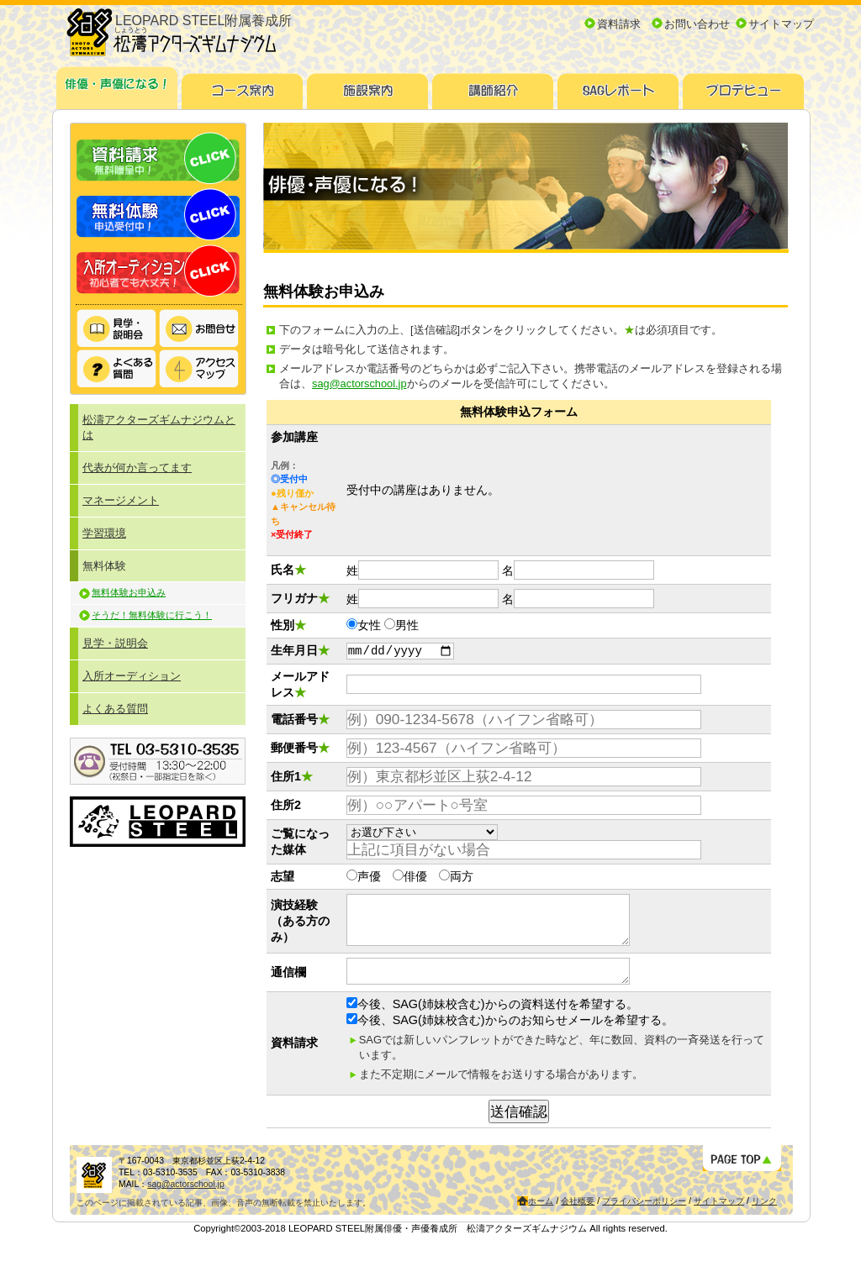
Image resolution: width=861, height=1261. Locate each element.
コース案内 (242, 85)
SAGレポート (618, 85)
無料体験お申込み (129, 592)
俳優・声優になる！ (117, 85)
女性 (369, 625)
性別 (288, 625)
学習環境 (104, 533)
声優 (369, 878)
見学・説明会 (117, 329)
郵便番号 (300, 750)
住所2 (286, 807)
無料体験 (158, 215)
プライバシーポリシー (644, 1218)
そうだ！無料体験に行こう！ (152, 615)
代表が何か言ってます (137, 467)
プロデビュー (743, 85)
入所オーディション (158, 271)
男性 (407, 625)
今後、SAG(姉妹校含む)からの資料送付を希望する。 (492, 1021)
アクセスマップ (199, 368)
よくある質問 (117, 368)
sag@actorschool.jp (359, 383)
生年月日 (300, 652)
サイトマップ (781, 24)
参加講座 (294, 437)
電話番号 (300, 721)
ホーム (540, 1218)
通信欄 (288, 987)
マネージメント (120, 500)
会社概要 (577, 1218)
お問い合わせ (697, 24)
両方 (461, 878)
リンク (764, 1218)
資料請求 (619, 24)
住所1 (292, 778)
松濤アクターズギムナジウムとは (158, 427)
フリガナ (300, 598)
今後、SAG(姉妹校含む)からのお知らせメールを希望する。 (509, 1037)
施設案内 (367, 85)
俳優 (415, 878)
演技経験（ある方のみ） (300, 928)
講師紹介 (493, 85)
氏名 (282, 569)
